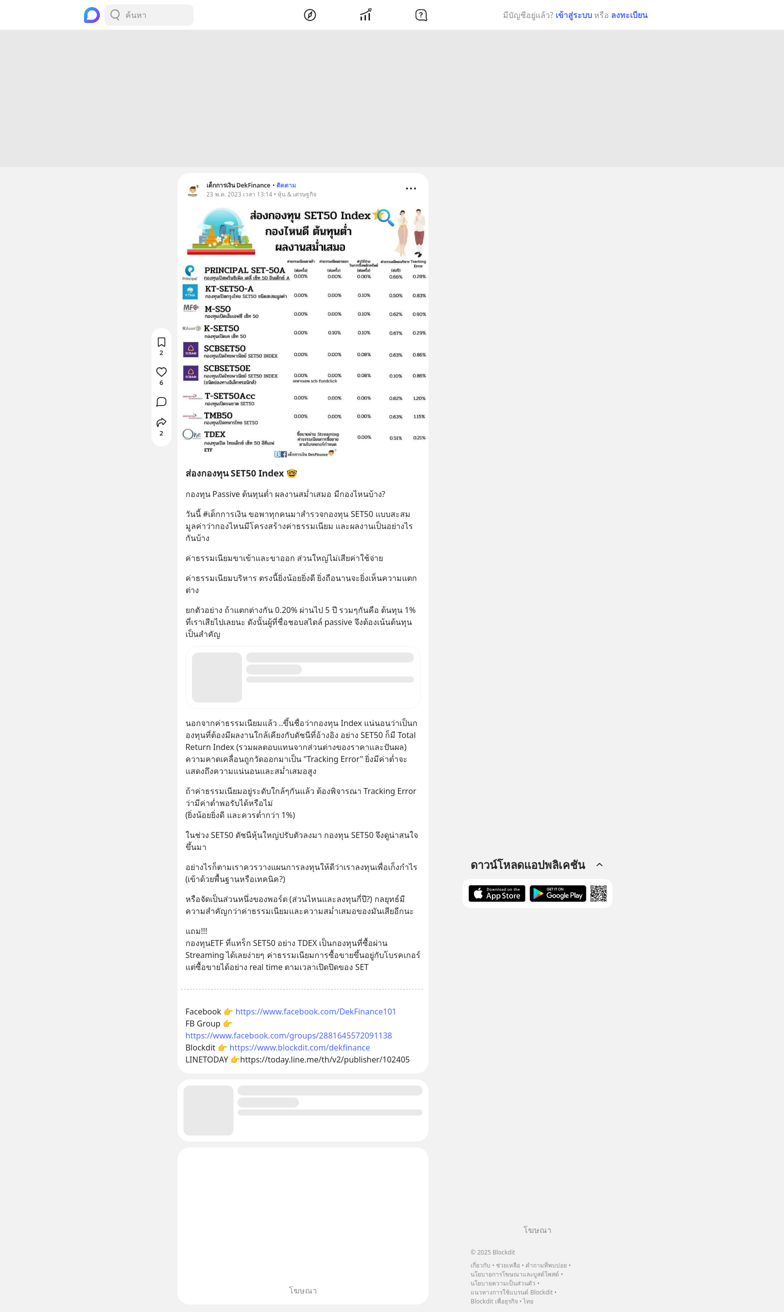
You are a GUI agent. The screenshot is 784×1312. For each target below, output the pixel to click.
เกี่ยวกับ (480, 1265)
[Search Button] (115, 15)
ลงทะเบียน (629, 15)
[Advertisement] (392, 100)
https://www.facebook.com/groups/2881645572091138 (289, 1037)
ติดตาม (286, 186)
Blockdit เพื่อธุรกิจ (494, 1301)
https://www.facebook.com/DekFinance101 (316, 1013)
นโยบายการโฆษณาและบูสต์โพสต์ (514, 1274)
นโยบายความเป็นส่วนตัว (503, 1283)
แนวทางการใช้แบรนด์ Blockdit (511, 1292)
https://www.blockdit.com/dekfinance (300, 1049)
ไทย (528, 1301)
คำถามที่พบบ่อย (546, 1265)
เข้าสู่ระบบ (574, 15)
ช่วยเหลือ (508, 1265)
